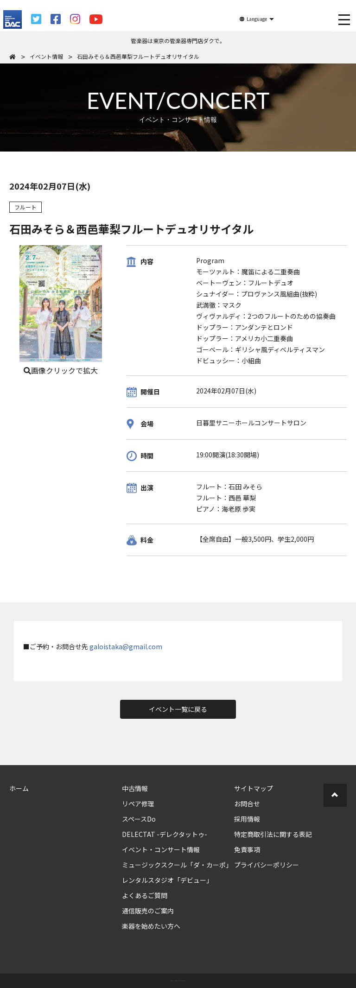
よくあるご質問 (144, 895)
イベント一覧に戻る (178, 709)
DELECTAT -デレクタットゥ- (164, 834)
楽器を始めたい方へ (151, 926)
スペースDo (139, 818)
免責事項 (247, 849)
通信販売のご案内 (148, 910)
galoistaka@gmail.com (125, 646)
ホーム (19, 788)
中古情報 (135, 788)
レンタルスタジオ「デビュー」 (167, 880)
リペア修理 (138, 803)
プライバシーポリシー (266, 864)
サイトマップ (253, 788)
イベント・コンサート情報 (161, 849)
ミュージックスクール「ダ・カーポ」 (177, 864)
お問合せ (247, 803)
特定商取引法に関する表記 (273, 834)
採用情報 (247, 818)
